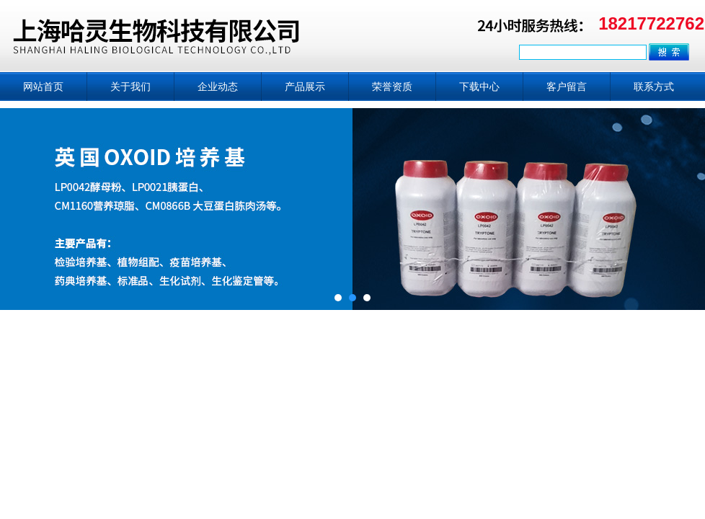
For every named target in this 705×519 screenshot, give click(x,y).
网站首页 (43, 86)
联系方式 (654, 86)
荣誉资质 (392, 86)
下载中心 (479, 86)
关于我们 (130, 86)
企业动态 (218, 86)
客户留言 (566, 86)
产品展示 (305, 86)
